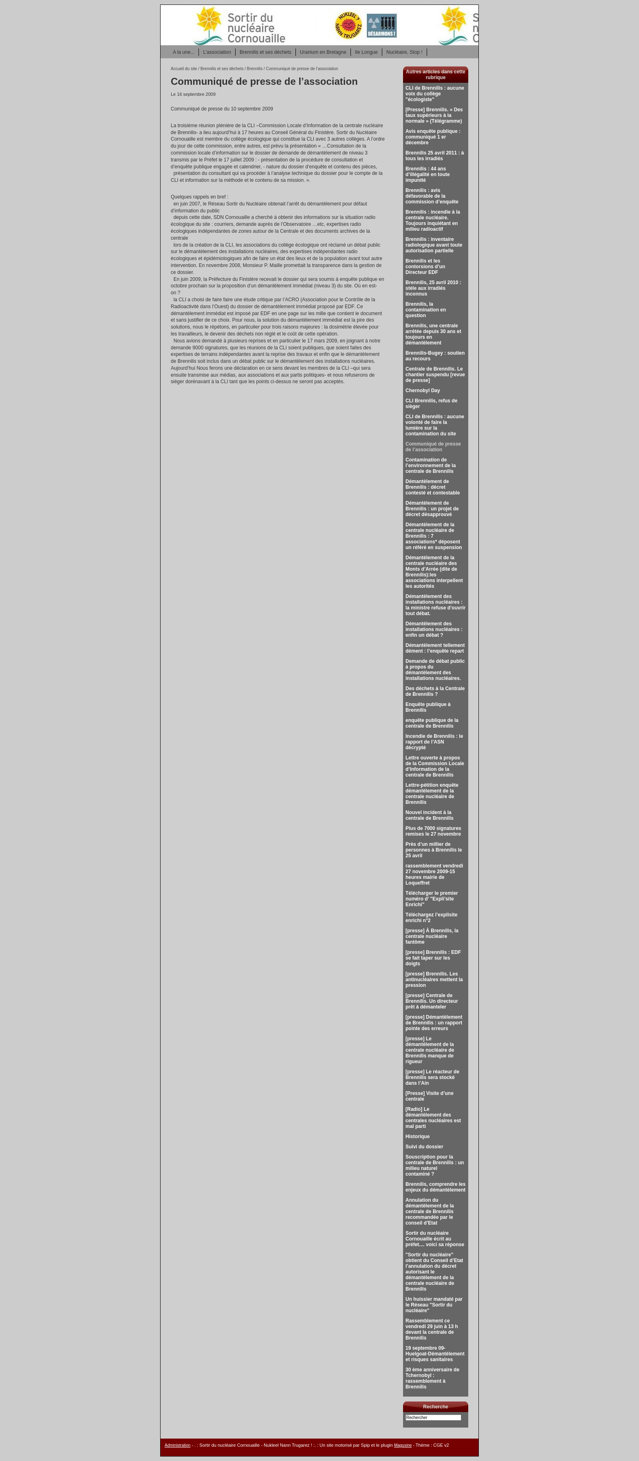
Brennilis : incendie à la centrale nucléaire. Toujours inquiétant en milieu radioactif (432, 220)
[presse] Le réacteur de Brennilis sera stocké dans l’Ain (432, 1077)
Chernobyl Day (422, 390)
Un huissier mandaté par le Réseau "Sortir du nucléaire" (434, 1304)
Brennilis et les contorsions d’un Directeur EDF (425, 266)
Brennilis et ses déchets (265, 52)
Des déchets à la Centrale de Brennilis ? (435, 691)
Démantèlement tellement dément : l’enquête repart (435, 648)
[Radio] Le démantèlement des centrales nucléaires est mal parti (433, 1117)
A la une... (183, 52)
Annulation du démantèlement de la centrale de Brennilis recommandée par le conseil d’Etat (429, 1211)
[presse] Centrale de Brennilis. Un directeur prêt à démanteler (431, 1001)
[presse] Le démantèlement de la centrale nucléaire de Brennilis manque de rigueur (429, 1050)
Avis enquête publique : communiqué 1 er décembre (433, 137)
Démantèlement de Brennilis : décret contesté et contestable (432, 487)
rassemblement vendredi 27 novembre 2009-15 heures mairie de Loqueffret (434, 874)
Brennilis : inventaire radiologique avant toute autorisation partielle (433, 245)
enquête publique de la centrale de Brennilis (431, 723)
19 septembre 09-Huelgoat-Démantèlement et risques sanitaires (435, 1353)
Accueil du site (184, 68)
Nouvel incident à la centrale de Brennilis (429, 815)
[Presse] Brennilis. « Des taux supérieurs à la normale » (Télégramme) (434, 115)
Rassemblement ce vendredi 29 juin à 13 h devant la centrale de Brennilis (431, 1329)
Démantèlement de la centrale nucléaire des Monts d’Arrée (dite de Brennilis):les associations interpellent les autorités (434, 572)
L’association (217, 52)
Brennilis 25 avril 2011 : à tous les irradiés (434, 155)
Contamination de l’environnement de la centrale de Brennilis (430, 465)
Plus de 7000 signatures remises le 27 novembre (433, 831)
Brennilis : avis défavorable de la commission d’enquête (431, 196)
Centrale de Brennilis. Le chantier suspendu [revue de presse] (435, 374)
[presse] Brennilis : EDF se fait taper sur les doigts (433, 958)
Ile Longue (366, 52)
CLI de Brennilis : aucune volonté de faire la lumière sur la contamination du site (434, 425)
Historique (417, 1136)
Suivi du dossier (424, 1147)
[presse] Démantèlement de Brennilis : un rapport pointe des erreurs (433, 1022)
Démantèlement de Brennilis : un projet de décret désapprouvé (432, 508)
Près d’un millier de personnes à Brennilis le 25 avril (433, 850)
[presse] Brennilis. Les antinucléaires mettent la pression (434, 979)
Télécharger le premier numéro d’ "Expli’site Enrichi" (431, 898)
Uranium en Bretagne (323, 52)
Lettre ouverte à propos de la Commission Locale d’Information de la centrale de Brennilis (434, 766)
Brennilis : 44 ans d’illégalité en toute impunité (427, 174)
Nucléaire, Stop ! (404, 52)
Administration (177, 1445)
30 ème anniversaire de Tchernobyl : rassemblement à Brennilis (432, 1378)
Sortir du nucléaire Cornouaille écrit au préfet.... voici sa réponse (434, 1238)
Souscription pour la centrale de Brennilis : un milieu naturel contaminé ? (434, 1165)
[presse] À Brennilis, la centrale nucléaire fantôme (431, 936)
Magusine (403, 1445)
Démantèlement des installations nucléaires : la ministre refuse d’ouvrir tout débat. (435, 605)
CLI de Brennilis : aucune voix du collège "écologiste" (434, 93)
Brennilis (255, 68)
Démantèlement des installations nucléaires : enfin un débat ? (434, 629)
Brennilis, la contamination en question (425, 309)
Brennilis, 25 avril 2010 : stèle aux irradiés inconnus (433, 288)
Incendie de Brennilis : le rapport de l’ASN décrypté (434, 741)
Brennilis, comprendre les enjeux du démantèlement (435, 1187)
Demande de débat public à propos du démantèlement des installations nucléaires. (435, 669)
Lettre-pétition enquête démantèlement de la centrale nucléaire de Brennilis (431, 793)
